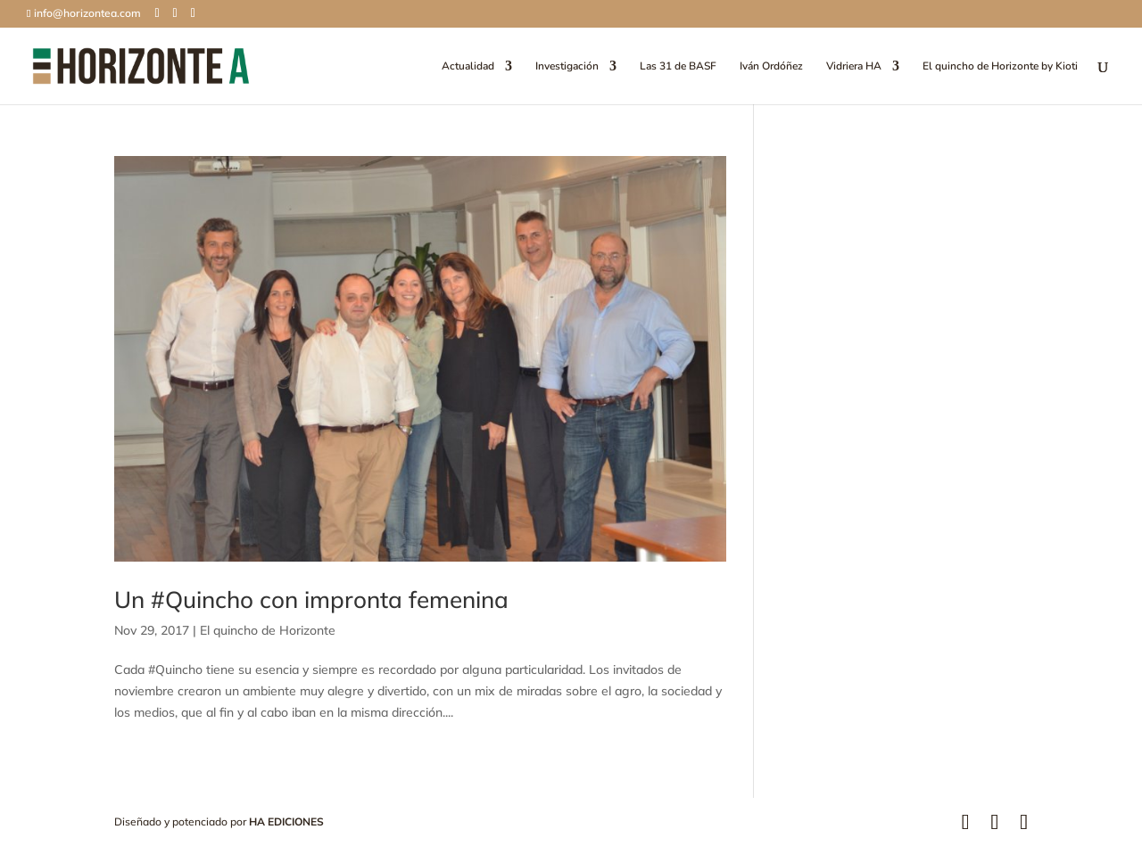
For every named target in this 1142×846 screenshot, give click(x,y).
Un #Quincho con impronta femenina (311, 599)
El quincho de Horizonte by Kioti (1000, 66)
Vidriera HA (853, 66)
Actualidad (468, 66)
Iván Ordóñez (771, 66)
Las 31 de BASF (678, 66)
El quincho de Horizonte (267, 630)
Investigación (567, 66)
